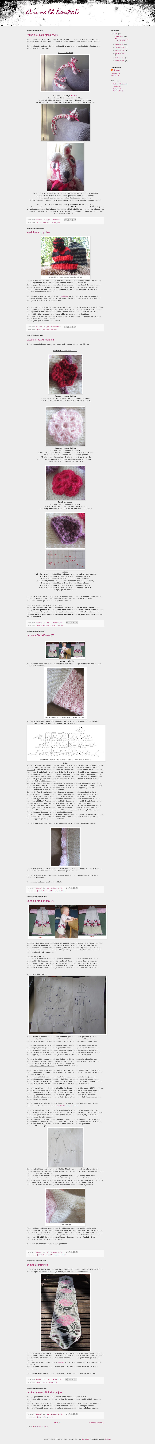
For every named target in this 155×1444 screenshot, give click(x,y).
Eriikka (64, 296)
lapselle (49, 891)
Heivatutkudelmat (120, 84)
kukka (48, 625)
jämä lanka (46, 222)
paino (51, 1417)
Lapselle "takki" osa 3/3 (40, 339)
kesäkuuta (119, 44)
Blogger (108, 1439)
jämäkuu (44, 1382)
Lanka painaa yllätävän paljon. (44, 1392)
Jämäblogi (117, 86)
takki (64, 1255)
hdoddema (85, 1439)
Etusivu (57, 1423)
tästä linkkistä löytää (67, 1106)
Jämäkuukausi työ (37, 1264)
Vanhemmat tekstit (96, 1423)
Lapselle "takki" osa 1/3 (40, 900)
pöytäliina (53, 1382)
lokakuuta (119, 36)
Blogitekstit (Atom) (41, 1426)
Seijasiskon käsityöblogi (118, 90)
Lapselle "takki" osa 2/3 (40, 635)
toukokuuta (120, 47)
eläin (39, 222)
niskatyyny (56, 222)
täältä (74, 96)
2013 (116, 34)
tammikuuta (120, 61)
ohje (53, 625)
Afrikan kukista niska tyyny (42, 34)
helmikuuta (120, 58)
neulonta (54, 329)
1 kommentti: (57, 219)
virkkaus (60, 625)
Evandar (117, 70)
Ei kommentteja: (57, 622)
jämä (38, 329)
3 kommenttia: (57, 1379)
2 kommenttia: (56, 327)
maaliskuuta (120, 53)
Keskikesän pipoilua (38, 232)
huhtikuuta (120, 50)
